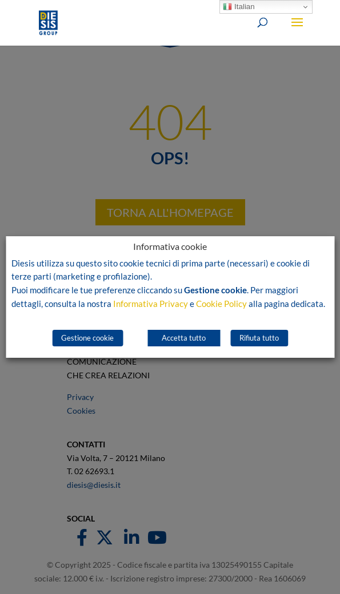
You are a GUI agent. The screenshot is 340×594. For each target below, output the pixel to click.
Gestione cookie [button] (87, 337)
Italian (238, 6)
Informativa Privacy (150, 304)
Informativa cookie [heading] (170, 247)
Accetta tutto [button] (184, 337)
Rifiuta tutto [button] (259, 337)
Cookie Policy (221, 304)
